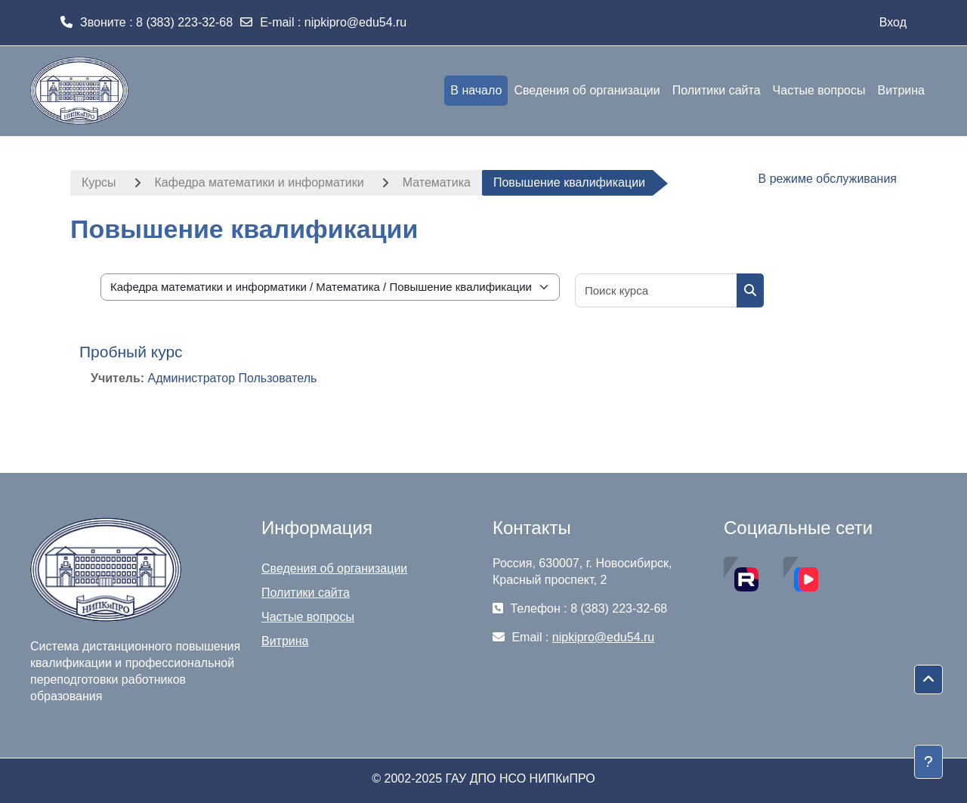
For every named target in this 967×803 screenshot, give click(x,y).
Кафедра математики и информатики (259, 182)
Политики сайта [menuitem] (716, 90)
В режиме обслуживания (827, 178)
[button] (928, 680)
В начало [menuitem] (476, 90)
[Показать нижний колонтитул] (928, 762)
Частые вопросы (307, 616)
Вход (893, 22)
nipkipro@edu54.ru (355, 22)
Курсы (99, 182)
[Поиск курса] (656, 290)
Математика (437, 182)
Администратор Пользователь (232, 378)
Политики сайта (305, 592)
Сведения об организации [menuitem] (587, 90)
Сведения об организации (334, 568)
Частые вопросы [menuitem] (819, 90)
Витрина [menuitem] (901, 90)
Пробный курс (131, 351)
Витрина (285, 641)
